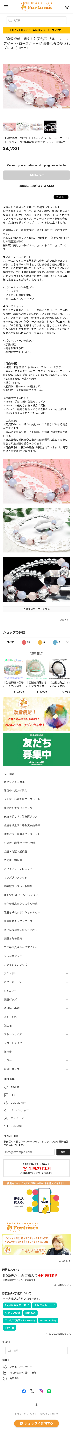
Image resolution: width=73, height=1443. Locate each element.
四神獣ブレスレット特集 (18, 886)
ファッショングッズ (15, 964)
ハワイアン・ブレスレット (19, 869)
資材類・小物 (11, 1008)
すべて (10, 642)
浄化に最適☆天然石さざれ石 (21, 929)
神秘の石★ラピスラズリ (18, 808)
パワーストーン (13, 982)
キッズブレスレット (15, 877)
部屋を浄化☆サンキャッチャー (22, 912)
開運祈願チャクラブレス (18, 921)
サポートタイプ (13, 1043)
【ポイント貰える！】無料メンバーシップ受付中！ (36, 30)
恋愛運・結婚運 (13, 860)
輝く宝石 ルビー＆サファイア (21, 895)
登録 (63, 1152)
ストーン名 (10, 1017)
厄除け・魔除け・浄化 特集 (20, 842)
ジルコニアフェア (14, 956)
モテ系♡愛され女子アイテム (20, 947)
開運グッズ (10, 999)
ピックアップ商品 (14, 781)
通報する (64, 620)
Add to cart (36, 175)
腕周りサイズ (11, 1069)
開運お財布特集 (13, 938)
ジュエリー (10, 990)
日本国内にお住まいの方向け (36, 186)
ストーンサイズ (13, 1034)
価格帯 (8, 1051)
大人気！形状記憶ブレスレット (22, 799)
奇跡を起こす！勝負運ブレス (21, 816)
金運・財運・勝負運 (15, 851)
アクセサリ (10, 973)
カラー (8, 1060)
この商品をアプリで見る (36, 609)
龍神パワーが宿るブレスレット (22, 834)
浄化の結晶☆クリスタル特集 (21, 903)
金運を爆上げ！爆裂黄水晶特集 (22, 825)
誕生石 (8, 1025)
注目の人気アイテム (15, 790)
